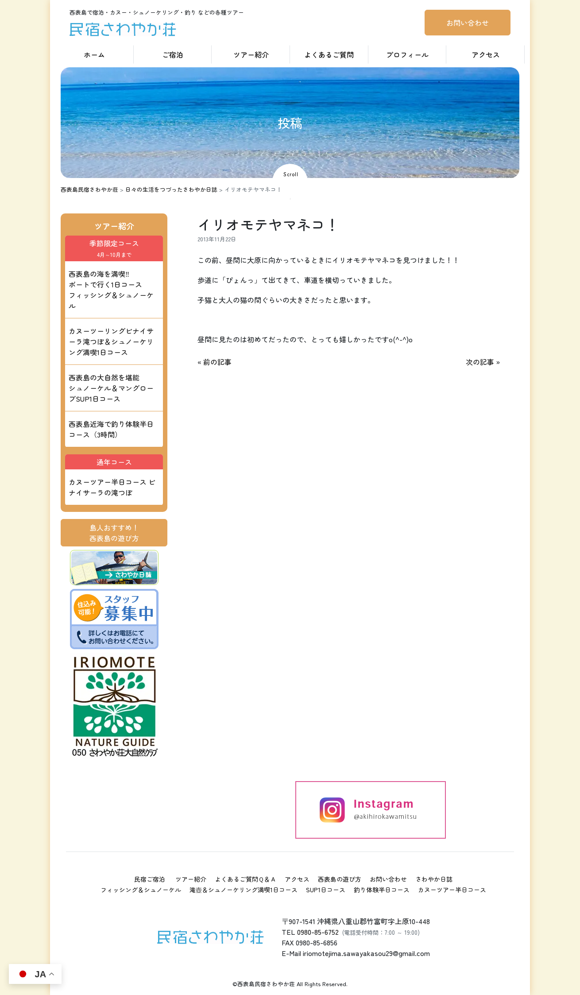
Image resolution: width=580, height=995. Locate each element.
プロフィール (407, 54)
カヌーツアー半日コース (452, 889)
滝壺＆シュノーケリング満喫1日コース (243, 889)
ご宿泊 (172, 54)
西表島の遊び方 (339, 879)
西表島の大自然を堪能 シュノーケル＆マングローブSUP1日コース (111, 388)
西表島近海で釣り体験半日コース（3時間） (111, 429)
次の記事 (480, 361)
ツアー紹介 (251, 54)
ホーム (94, 54)
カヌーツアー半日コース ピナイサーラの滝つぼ (112, 487)
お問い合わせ (467, 22)
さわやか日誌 (433, 879)
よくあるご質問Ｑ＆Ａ (245, 879)
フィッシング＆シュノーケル (141, 889)
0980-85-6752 (318, 931)
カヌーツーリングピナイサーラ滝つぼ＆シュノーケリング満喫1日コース (111, 341)
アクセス (486, 54)
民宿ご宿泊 (149, 879)
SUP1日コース (325, 889)
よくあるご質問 (329, 54)
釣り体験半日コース (382, 889)
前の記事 (217, 361)
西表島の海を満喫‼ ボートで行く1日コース (111, 289)
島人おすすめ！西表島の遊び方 (114, 532)
